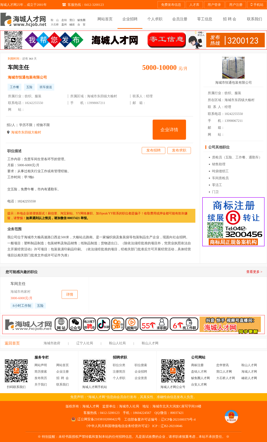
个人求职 (119, 378)
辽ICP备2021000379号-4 (178, 419)
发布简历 (40, 378)
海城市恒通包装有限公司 (27, 77)
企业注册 (62, 371)
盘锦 (64, 20)
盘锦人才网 (199, 371)
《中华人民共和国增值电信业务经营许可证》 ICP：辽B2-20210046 (133, 426)
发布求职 (179, 150)
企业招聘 (141, 371)
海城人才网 (249, 371)
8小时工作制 (22, 305)
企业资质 (141, 378)
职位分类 (119, 365)
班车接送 (46, 87)
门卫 (215, 192)
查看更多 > (254, 272)
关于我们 (40, 384)
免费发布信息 (171, 4)
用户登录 (214, 4)
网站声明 (40, 365)
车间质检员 (220, 178)
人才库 (194, 4)
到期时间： (22, 58)
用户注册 (236, 4)
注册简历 (119, 371)
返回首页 (12, 343)
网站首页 (62, 365)
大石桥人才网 (225, 378)
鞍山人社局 (117, 343)
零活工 (217, 185)
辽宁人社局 (84, 343)
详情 (69, 294)
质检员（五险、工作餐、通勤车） (237, 157)
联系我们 (62, 384)
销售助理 (218, 164)
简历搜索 (40, 371)
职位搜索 (141, 365)
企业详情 (169, 129)
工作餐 (14, 87)
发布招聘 (153, 150)
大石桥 (55, 24)
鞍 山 (55, 20)
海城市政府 (52, 343)
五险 (29, 87)
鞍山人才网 (150, 343)
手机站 (257, 4)
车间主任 (18, 67)
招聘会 (63, 378)
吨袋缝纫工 (220, 171)
